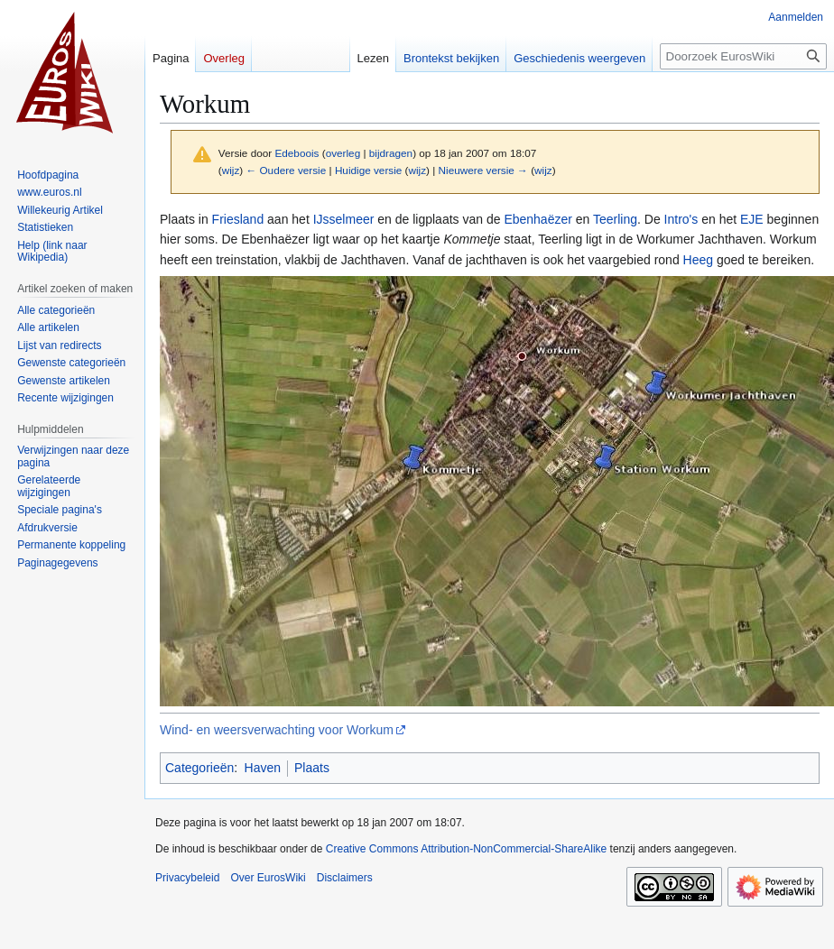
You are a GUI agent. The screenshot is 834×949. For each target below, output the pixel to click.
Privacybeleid (187, 877)
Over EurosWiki (267, 877)
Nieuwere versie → (483, 170)
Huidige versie (368, 170)
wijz (231, 170)
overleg (343, 153)
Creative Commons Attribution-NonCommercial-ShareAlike (466, 849)
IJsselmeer (344, 219)
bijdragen (390, 153)
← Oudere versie (286, 170)
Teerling (615, 219)
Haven (263, 767)
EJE (752, 219)
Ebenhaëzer (538, 219)
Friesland (238, 219)
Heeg (698, 260)
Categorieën (199, 767)
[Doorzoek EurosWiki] (743, 56)
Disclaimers (345, 877)
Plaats (311, 767)
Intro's (681, 219)
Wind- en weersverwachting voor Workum (277, 730)
